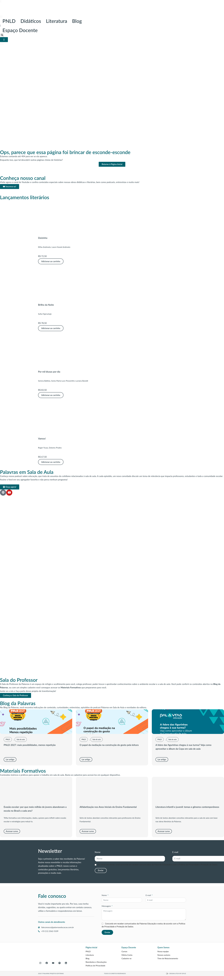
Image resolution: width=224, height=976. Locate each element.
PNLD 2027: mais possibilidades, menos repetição (30, 744)
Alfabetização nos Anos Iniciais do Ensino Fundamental (108, 806)
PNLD (9, 21)
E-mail (175, 852)
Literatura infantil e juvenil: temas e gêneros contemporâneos (187, 806)
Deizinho (42, 237)
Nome (97, 852)
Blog (77, 21)
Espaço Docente (20, 30)
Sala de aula (21, 739)
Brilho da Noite (46, 304)
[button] (2, 35)
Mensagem (106, 906)
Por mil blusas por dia (49, 371)
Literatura (56, 21)
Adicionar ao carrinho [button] (50, 261)
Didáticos (30, 21)
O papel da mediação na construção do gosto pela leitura (109, 744)
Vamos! (42, 438)
